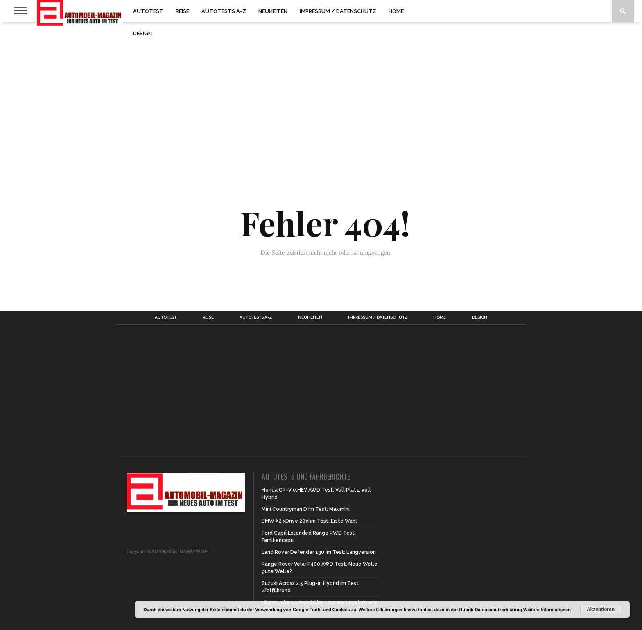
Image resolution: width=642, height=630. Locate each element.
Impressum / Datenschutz (338, 11)
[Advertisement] (321, 87)
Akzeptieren (601, 609)
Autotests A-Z (223, 11)
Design (142, 33)
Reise (182, 11)
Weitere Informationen (547, 609)
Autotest (148, 11)
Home (396, 11)
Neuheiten (272, 11)
